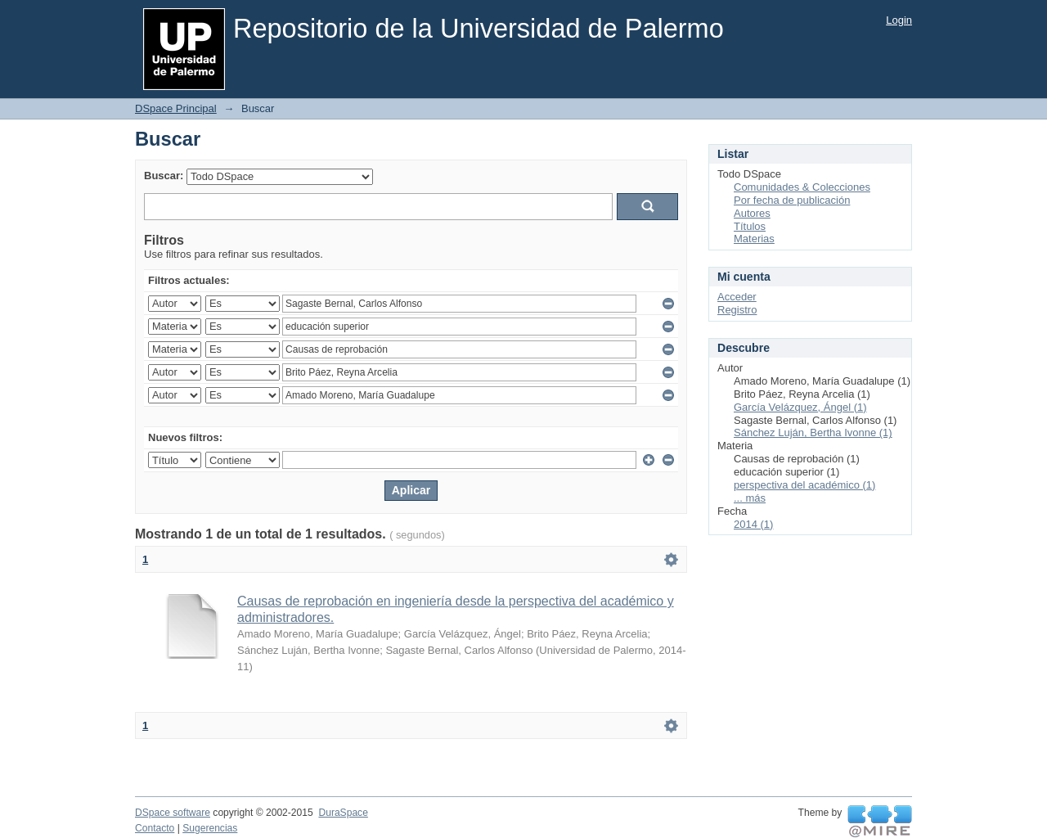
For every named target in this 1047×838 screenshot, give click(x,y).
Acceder (737, 297)
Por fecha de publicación (792, 200)
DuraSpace (342, 812)
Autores (752, 213)
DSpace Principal (176, 108)
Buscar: (163, 175)
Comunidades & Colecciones (802, 187)
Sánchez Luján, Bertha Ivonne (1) (813, 432)
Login (899, 20)
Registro (737, 310)
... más (750, 498)
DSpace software (172, 812)
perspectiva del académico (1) (804, 485)
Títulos (750, 226)
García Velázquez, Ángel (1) (800, 407)
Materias (754, 238)
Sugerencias (209, 828)
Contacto (154, 828)
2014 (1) (753, 524)
